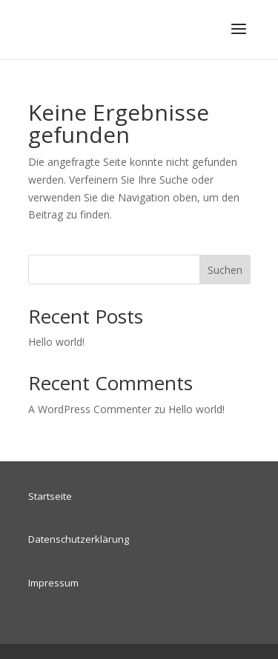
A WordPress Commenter (89, 409)
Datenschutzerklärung (78, 539)
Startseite (50, 496)
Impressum (53, 582)
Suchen (225, 270)
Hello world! (56, 342)
